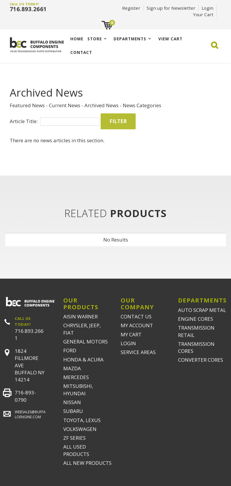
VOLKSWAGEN (80, 429)
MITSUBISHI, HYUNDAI (78, 389)
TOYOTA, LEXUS (82, 420)
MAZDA (72, 368)
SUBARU (73, 411)
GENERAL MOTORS (85, 341)
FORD (69, 350)
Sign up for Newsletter (171, 8)
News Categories (142, 105)
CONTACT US (136, 316)
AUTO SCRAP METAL (202, 310)
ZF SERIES (74, 437)
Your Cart (203, 14)
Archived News (101, 105)
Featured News (27, 105)
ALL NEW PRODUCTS (87, 462)
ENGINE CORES (195, 318)
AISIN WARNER (80, 316)
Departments (130, 39)
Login (207, 8)
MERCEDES (76, 377)
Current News (64, 105)
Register (131, 8)
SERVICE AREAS (138, 352)
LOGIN (128, 343)
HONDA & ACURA (83, 359)
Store (94, 39)
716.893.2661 (28, 9)
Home (76, 39)
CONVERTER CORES (200, 359)
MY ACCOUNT (137, 325)
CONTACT (81, 52)
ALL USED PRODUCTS (76, 450)
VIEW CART (170, 39)
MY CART (131, 334)
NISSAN (72, 402)
